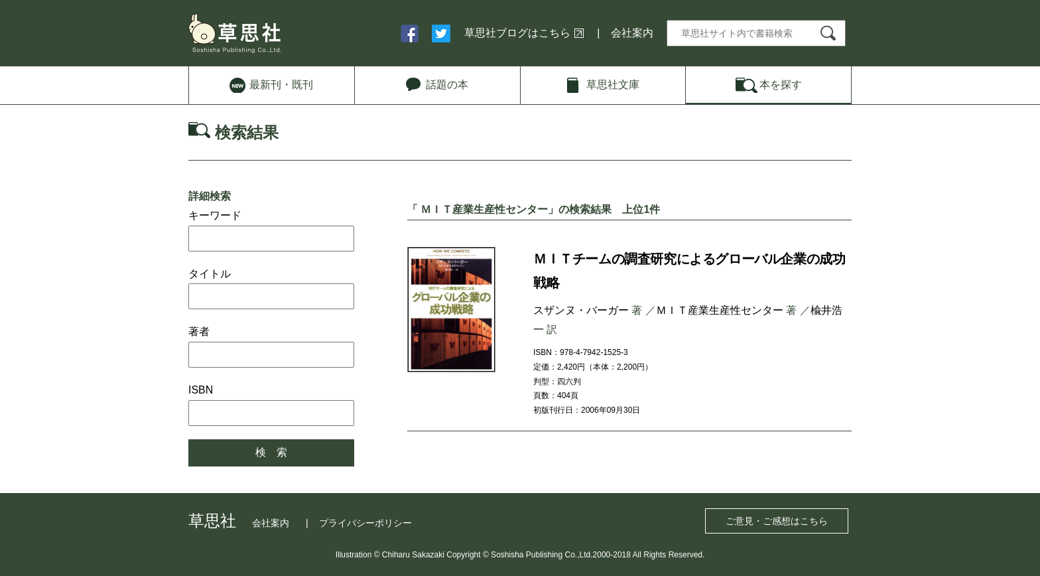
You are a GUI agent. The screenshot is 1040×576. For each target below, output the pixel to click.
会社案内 (632, 32)
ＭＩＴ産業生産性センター (719, 310)
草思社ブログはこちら (517, 32)
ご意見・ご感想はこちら (777, 521)
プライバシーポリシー (365, 523)
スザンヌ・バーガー (581, 310)
